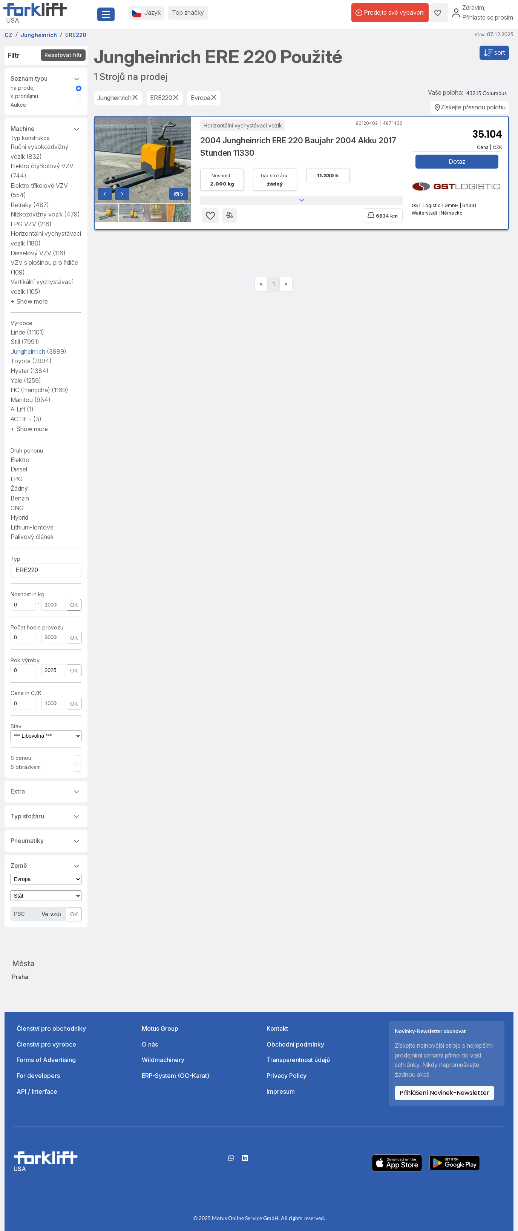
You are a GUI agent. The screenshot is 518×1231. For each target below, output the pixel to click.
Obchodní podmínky (295, 1044)
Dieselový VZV (38, 253)
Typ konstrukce (30, 138)
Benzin (20, 498)
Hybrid (19, 517)
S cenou (21, 758)
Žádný (19, 488)
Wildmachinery (163, 1060)
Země (46, 865)
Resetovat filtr (63, 55)
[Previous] (261, 284)
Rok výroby (25, 660)
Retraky (30, 205)
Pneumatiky (46, 840)
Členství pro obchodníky (51, 1028)
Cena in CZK (26, 693)
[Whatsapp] (231, 1160)
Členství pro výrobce (46, 1044)
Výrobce (21, 323)
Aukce (18, 104)
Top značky (188, 12)
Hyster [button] (30, 371)
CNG (17, 508)
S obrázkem (26, 767)
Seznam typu (46, 78)
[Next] (286, 284)
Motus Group (160, 1028)
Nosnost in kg (27, 594)
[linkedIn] (245, 1160)
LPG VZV (31, 224)
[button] (29, 301)
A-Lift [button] (22, 409)
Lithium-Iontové (32, 527)
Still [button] (25, 341)
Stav (16, 726)
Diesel (19, 469)
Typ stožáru (46, 816)
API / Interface (37, 1091)
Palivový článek (32, 536)
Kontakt (277, 1028)
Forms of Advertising (46, 1060)
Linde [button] (27, 332)
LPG (17, 479)
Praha (20, 977)
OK (74, 605)
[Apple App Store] (397, 1162)
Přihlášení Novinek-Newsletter (444, 1092)
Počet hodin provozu (37, 627)
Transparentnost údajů (298, 1060)
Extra (46, 791)
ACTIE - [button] (26, 419)
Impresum (281, 1091)
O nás (150, 1044)
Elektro (20, 460)
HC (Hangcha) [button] (39, 390)
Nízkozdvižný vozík (45, 214)
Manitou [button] (31, 400)
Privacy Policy (287, 1075)
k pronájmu (24, 96)
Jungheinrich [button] (38, 351)
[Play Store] (454, 1162)
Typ (15, 559)
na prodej (23, 87)
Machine (46, 128)
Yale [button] (26, 380)
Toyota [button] (31, 361)
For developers (38, 1075)
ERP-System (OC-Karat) (175, 1075)
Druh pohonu (27, 450)
